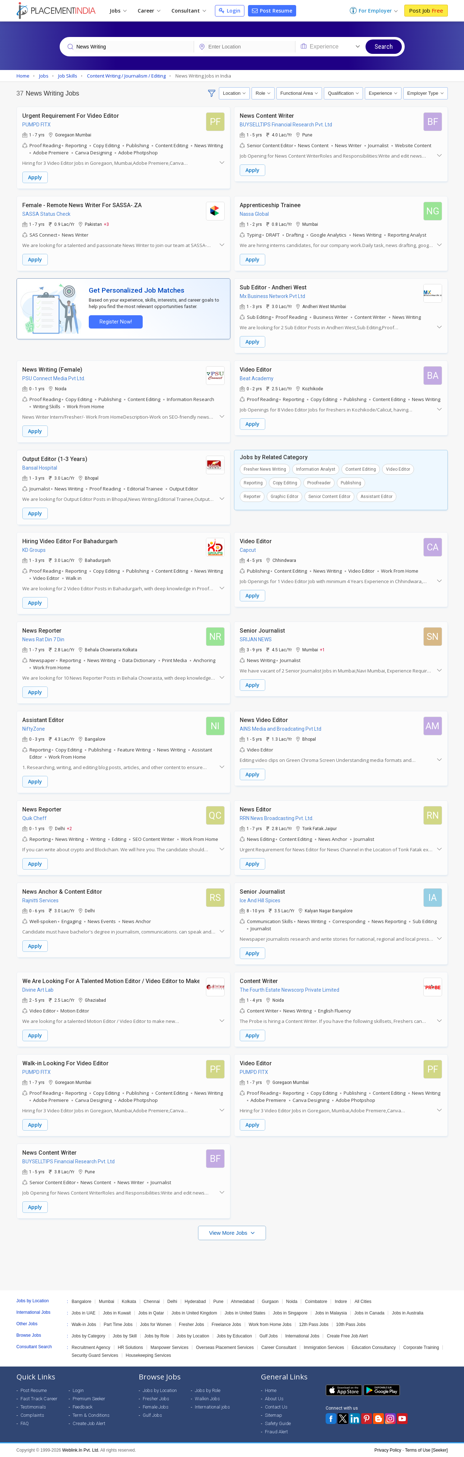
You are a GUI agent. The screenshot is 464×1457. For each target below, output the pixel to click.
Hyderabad (195, 1301)
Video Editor (398, 469)
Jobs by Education (234, 1336)
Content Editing (360, 469)
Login (229, 10)
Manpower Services (169, 1347)
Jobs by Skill (125, 1336)
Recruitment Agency (91, 1347)
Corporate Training (421, 1347)
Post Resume (272, 10)
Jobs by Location (193, 1336)
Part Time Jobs (118, 1324)
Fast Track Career (39, 1398)
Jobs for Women (155, 1324)
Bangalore (81, 1301)
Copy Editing (285, 482)
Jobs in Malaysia (331, 1313)
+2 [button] (69, 828)
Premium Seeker (89, 1398)
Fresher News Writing (265, 469)
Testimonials (33, 1407)
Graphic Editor (284, 496)
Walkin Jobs (207, 1398)
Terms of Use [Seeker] (426, 1450)
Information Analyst (315, 469)
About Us (274, 1398)
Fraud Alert (276, 1431)
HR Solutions (130, 1347)
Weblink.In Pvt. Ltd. (80, 1450)
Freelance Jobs (226, 1324)
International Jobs (302, 1336)
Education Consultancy (374, 1347)
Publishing (351, 482)
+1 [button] (322, 649)
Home (270, 1390)
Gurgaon (270, 1301)
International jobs (212, 1407)
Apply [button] (35, 177)
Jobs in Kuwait (116, 1313)
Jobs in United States (245, 1313)
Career (149, 10)
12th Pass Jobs (314, 1324)
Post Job (426, 10)
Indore (341, 1301)
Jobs (118, 10)
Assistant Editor (376, 496)
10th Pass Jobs (351, 1324)
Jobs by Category (88, 1336)
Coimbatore (316, 1301)
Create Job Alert (89, 1423)
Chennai (152, 1301)
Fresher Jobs (191, 1324)
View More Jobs (229, 1233)
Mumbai (106, 1301)
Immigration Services (324, 1347)
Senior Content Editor (329, 496)
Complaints (32, 1415)
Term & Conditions (91, 1415)
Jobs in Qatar (151, 1313)
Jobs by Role (156, 1336)
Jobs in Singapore (290, 1313)
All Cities (362, 1301)
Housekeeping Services (148, 1355)
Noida (291, 1301)
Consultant (188, 10)
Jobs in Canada (369, 1313)
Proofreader (319, 482)
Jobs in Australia (407, 1313)
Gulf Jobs (268, 1336)
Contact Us (276, 1407)
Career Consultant (278, 1347)
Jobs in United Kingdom (194, 1313)
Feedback (82, 1407)
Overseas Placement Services (225, 1347)
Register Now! (116, 322)
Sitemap (273, 1415)
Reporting (253, 482)
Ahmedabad (242, 1301)
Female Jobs (156, 1407)
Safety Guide (278, 1423)
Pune (218, 1301)
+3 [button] (106, 224)
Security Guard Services (95, 1355)
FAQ (24, 1423)
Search (384, 46)
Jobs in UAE (83, 1313)
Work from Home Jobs (270, 1324)
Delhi (172, 1301)
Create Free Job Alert (347, 1336)
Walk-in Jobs (84, 1324)
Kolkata (129, 1301)
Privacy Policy (388, 1450)
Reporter (252, 496)
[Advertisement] (232, 1262)
